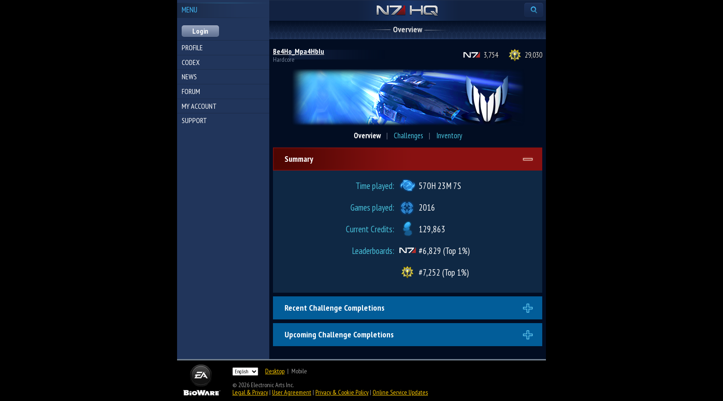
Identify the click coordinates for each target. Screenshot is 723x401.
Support (194, 120)
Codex (191, 62)
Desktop (274, 371)
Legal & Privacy (250, 392)
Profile (192, 47)
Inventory (449, 135)
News (189, 76)
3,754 (491, 55)
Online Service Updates (400, 392)
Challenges (408, 135)
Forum (191, 91)
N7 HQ (407, 11)
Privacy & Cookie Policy (341, 392)
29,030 (533, 55)
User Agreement (291, 392)
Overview (367, 135)
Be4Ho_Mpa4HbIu (298, 51)
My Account (199, 106)
